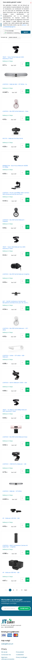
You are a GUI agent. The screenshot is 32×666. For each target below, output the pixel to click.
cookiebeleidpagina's (9, 27)
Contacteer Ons (6, 655)
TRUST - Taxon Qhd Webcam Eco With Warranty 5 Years (14, 247)
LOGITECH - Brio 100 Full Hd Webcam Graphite (16, 274)
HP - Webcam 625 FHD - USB (11, 572)
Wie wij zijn (4, 652)
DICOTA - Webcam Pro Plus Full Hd (13, 138)
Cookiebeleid (20, 655)
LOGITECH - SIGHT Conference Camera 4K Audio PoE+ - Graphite (15, 546)
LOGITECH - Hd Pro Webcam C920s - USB (15, 382)
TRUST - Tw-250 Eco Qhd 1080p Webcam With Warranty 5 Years (15, 410)
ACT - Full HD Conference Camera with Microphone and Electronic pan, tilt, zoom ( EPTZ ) (15, 302)
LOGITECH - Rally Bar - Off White (12, 491)
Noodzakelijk (9, 31)
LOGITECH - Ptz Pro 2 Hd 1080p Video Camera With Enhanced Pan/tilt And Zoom (16, 193)
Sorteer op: (4, 37)
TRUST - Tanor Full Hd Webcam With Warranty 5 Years (13, 57)
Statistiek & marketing (12, 33)
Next (25, 590)
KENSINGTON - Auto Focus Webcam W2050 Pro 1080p (15, 166)
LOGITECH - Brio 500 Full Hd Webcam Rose (15, 437)
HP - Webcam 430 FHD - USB (11, 518)
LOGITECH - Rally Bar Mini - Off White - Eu (15, 84)
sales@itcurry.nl (7, 644)
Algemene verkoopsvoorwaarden (7, 658)
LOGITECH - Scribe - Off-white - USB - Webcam (14, 356)
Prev (6, 590)
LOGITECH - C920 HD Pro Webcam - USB (14, 464)
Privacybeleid (20, 652)
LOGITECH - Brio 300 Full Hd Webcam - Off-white (15, 329)
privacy (24, 25)
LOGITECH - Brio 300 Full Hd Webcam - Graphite (14, 220)
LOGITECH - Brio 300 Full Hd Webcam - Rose (15, 111)
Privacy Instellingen (21, 657)
